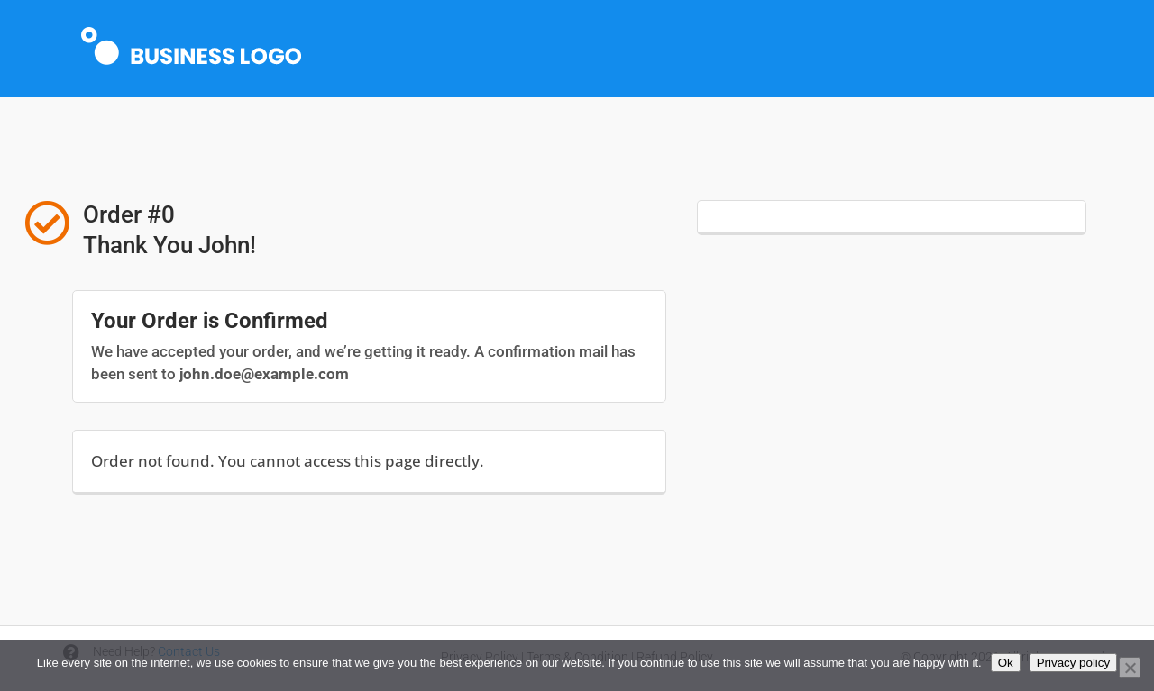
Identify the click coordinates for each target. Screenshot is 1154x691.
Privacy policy (1073, 662)
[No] (1129, 667)
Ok (1005, 662)
